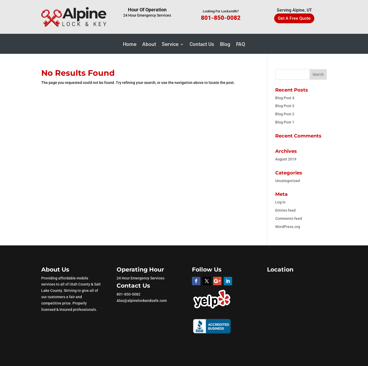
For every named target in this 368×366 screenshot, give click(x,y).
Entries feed (285, 210)
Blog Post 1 (284, 122)
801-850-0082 (221, 18)
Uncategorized (287, 181)
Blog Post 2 (284, 114)
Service (170, 44)
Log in (280, 202)
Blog (225, 44)
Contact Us (202, 44)
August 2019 (285, 159)
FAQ (240, 44)
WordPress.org (287, 227)
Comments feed (288, 218)
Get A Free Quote (294, 18)
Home (129, 44)
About (149, 44)
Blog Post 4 (284, 98)
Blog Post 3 (284, 106)
